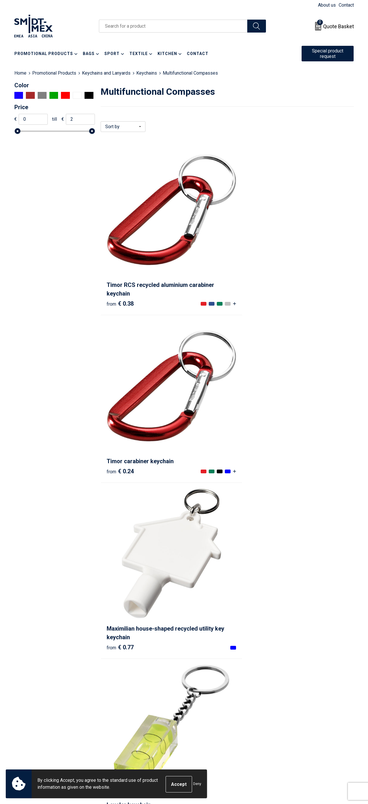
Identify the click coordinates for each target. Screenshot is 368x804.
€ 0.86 (204, 371)
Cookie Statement (293, 693)
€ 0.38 (120, 254)
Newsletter (118, 693)
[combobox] (173, 26)
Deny (197, 784)
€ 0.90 (204, 489)
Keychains (146, 73)
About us (327, 5)
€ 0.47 (120, 363)
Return (197, 693)
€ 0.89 (288, 371)
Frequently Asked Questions (135, 702)
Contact (346, 5)
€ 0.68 (120, 489)
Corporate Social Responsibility (307, 719)
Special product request (327, 53)
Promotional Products (54, 73)
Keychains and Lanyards (106, 73)
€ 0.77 (288, 254)
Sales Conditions (292, 685)
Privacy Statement (293, 702)
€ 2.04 (120, 624)
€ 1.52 (288, 489)
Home (20, 73)
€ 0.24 (204, 236)
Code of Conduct (292, 711)
